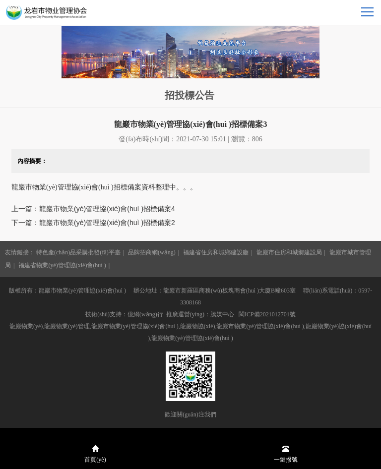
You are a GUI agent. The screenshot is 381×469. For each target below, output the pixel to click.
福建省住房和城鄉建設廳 (216, 252)
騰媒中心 (222, 314)
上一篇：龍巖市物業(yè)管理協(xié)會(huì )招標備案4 (93, 209)
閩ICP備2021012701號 (267, 314)
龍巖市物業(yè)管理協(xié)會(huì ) (260, 326)
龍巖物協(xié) (197, 326)
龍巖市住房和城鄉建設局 (289, 252)
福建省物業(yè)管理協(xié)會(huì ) (62, 265)
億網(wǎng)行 (145, 314)
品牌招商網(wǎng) (152, 252)
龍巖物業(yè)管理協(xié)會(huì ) (192, 338)
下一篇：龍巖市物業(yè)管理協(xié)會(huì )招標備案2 (93, 223)
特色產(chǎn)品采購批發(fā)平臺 (78, 252)
